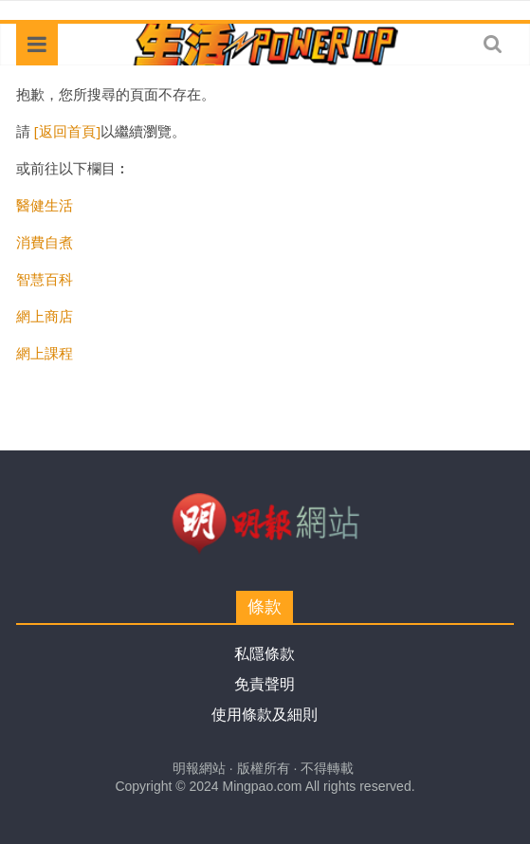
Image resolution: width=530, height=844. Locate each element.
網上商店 (44, 315)
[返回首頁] (67, 130)
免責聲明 (264, 684)
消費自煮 (44, 241)
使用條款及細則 (264, 714)
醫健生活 (44, 204)
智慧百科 (44, 278)
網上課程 (44, 352)
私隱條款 (264, 654)
